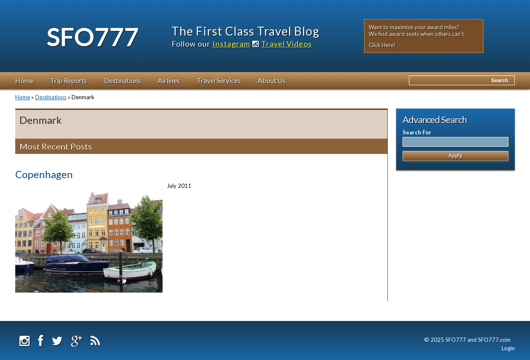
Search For (417, 132)
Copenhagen (44, 174)
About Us (272, 80)
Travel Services (219, 80)
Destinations (122, 80)
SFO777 (93, 36)
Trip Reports (68, 80)
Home (24, 80)
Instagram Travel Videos (262, 43)
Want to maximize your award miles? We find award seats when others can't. (417, 30)
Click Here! (382, 45)
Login (508, 348)
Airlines (169, 80)
